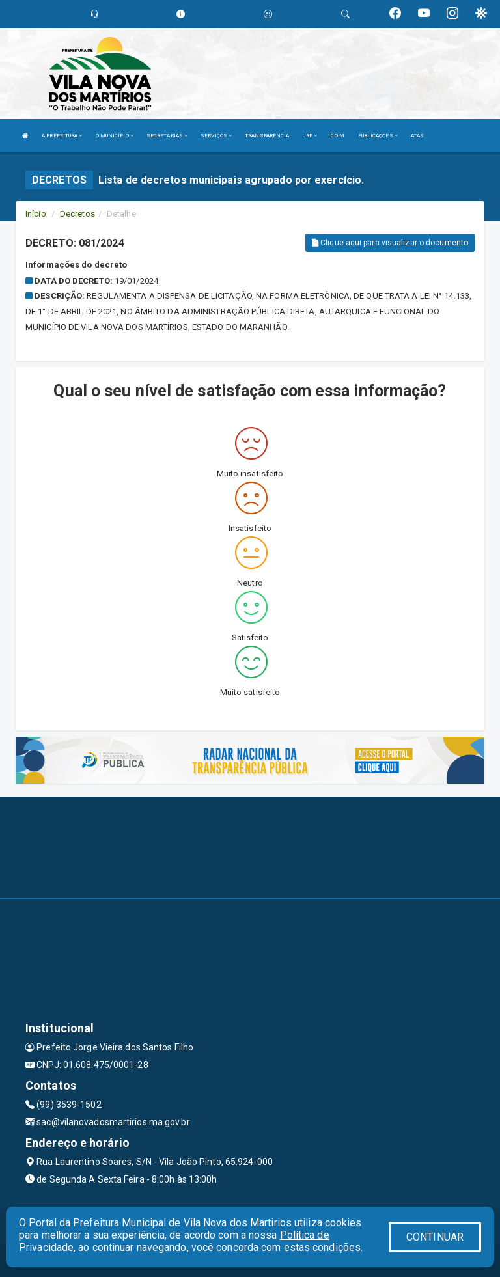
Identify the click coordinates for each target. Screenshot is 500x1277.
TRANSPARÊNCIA (267, 136)
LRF (309, 136)
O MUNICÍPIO (114, 136)
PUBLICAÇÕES (378, 136)
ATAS (417, 136)
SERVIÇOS (216, 136)
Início (35, 214)
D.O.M (337, 136)
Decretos (77, 214)
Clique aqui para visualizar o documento (390, 242)
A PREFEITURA (62, 136)
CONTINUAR (435, 1237)
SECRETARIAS (167, 136)
